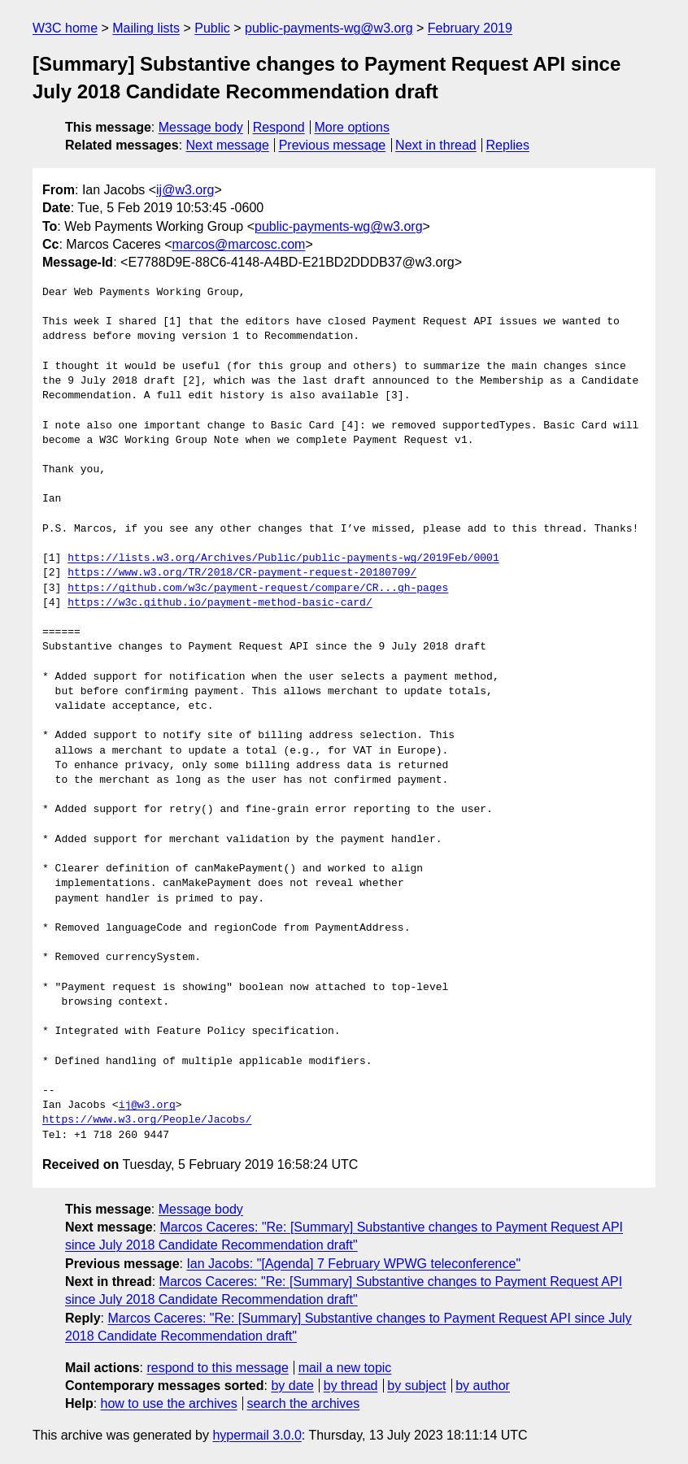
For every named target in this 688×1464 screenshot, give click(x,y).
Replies (507, 145)
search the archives (303, 1403)
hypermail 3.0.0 (256, 1435)
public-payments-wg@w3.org (329, 28)
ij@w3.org (185, 190)
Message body (201, 127)
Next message (227, 145)
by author (482, 1385)
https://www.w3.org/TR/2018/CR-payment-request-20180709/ (241, 573)
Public (212, 28)
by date (292, 1385)
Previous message (332, 145)
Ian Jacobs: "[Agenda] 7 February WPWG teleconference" (353, 1264)
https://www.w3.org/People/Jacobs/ (146, 1120)
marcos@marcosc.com (239, 244)
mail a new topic (345, 1368)
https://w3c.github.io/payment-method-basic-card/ (219, 603)
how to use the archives (169, 1403)
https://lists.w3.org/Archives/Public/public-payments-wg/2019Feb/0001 (283, 558)
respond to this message (217, 1368)
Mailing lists (146, 28)
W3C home (65, 28)
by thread (351, 1385)
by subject (416, 1385)
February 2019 (470, 28)
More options (352, 127)
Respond (279, 127)
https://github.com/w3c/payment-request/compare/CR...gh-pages (257, 588)
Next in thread (436, 145)
